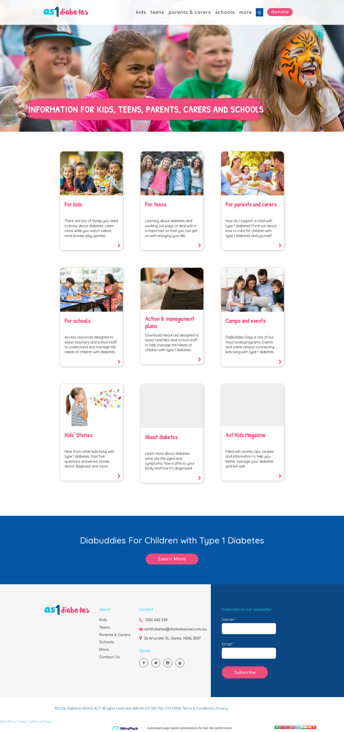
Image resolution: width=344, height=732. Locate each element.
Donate (280, 11)
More (104, 650)
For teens (156, 204)
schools (225, 12)
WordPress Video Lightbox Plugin (26, 721)
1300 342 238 (156, 620)
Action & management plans (170, 322)
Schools (106, 642)
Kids (103, 620)
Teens (104, 627)
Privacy (222, 708)
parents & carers (189, 12)
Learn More (172, 558)
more (245, 12)
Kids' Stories (78, 435)
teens (157, 12)
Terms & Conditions (198, 708)
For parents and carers (251, 204)
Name (229, 619)
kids (141, 12)
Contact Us (109, 657)
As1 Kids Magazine (246, 435)
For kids (73, 204)
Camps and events (246, 321)
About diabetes (161, 437)
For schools (77, 321)
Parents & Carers (114, 635)
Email (228, 644)
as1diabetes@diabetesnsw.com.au (175, 629)
